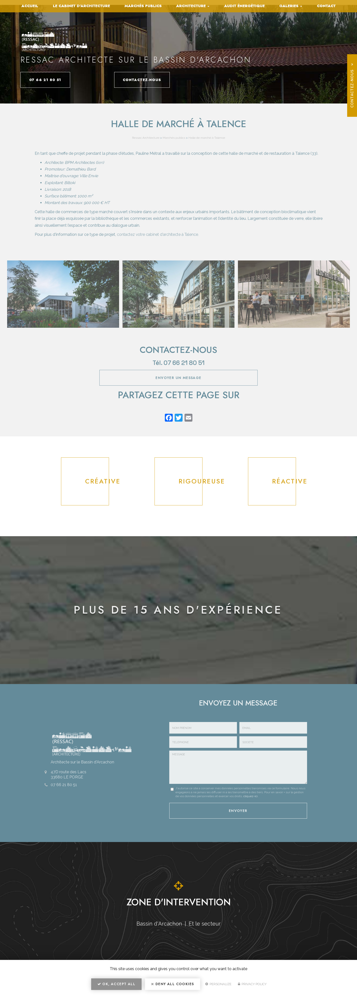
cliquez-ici (250, 796)
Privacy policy (252, 986)
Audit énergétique (244, 6)
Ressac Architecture (145, 137)
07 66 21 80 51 (55, 79)
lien (100, 162)
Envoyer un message (178, 377)
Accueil (29, 6)
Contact (326, 6)
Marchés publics (143, 6)
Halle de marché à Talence (206, 137)
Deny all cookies (172, 986)
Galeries (290, 6)
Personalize (218, 986)
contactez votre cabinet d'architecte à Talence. (158, 234)
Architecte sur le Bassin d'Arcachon (79, 760)
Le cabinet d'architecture (81, 6)
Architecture (192, 6)
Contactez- (133, 79)
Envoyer (238, 809)
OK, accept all (116, 986)
